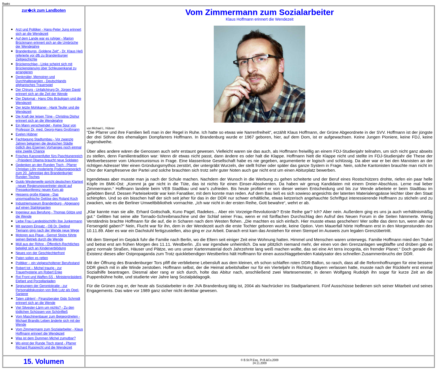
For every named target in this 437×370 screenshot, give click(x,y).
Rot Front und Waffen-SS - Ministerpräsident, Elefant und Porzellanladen (49, 279)
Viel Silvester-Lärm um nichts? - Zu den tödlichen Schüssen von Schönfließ (45, 310)
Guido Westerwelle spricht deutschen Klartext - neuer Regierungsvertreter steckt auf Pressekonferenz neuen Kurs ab (49, 186)
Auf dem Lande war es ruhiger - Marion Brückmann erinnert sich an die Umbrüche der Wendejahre (47, 42)
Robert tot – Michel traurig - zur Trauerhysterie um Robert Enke (39, 270)
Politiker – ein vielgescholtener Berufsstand (47, 263)
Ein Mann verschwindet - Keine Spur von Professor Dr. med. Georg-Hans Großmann (47, 127)
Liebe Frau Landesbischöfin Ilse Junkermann (49, 221)
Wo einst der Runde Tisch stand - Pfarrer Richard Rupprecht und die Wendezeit (46, 345)
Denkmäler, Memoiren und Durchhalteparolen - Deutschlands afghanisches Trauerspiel (41, 81)
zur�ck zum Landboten (44, 10)
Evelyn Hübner (27, 134)
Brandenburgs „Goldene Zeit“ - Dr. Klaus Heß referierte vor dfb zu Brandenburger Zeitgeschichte (49, 55)
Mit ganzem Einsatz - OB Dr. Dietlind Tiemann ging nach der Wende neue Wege (47, 228)
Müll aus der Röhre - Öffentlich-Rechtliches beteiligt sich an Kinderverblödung (47, 246)
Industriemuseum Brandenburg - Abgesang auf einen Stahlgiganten (47, 205)
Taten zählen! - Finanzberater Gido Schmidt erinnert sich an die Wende (48, 301)
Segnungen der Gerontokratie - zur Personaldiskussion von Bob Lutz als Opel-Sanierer (47, 290)
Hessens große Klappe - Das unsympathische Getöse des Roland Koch (47, 197)
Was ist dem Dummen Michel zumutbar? (46, 338)
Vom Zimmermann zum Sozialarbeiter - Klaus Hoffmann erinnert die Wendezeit (49, 331)
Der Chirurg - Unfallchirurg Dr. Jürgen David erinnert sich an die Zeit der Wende (48, 92)
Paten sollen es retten (32, 258)
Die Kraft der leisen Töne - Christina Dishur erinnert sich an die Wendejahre (47, 119)
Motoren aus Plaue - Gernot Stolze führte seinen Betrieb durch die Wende (46, 237)
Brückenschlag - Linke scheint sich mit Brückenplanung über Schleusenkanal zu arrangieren (46, 68)
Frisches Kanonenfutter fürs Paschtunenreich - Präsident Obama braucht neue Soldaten (49, 158)
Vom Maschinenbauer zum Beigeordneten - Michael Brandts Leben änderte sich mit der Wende (48, 321)
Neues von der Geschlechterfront (40, 253)
